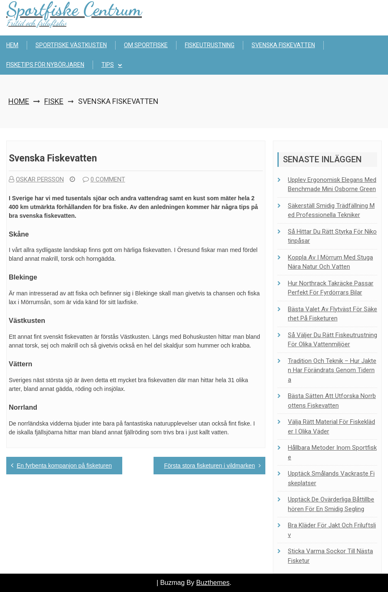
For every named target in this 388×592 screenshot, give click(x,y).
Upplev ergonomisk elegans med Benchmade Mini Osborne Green (332, 184)
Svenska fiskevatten (283, 45)
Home (18, 101)
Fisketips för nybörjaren (45, 64)
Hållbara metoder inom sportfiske (332, 452)
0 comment (104, 179)
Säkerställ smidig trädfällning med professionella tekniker (331, 210)
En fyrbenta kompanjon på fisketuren (64, 465)
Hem (12, 45)
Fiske (53, 101)
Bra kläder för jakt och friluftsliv (332, 530)
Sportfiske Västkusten (71, 45)
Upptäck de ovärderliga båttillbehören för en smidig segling (331, 504)
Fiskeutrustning (209, 45)
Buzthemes (212, 582)
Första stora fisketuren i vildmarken (209, 465)
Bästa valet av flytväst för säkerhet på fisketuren (332, 313)
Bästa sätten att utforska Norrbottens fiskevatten (332, 400)
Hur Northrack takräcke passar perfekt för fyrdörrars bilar (330, 288)
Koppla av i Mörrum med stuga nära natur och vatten (330, 262)
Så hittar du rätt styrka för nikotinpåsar (332, 236)
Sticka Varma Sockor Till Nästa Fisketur (330, 555)
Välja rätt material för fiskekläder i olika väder (331, 426)
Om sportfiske (146, 45)
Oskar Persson (36, 179)
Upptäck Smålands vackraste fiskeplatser (331, 478)
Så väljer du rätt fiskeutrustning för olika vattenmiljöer (332, 339)
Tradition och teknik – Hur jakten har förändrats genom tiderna (332, 370)
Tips (107, 64)
